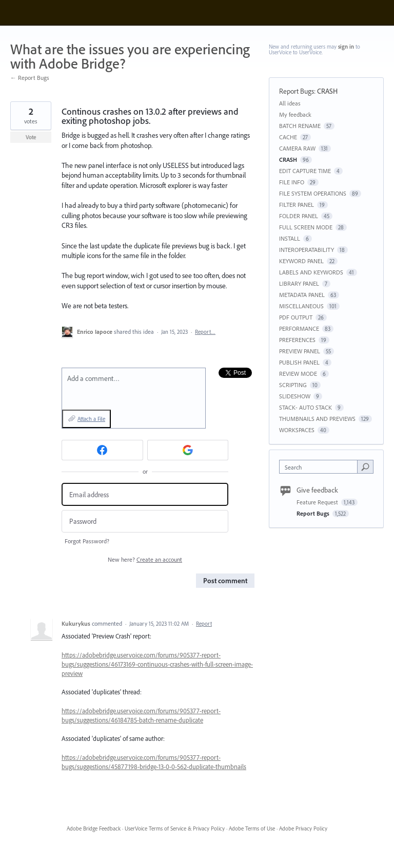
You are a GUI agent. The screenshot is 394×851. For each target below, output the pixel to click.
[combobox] (320, 467)
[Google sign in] (188, 450)
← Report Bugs (29, 77)
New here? (145, 559)
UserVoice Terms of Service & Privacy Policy (175, 828)
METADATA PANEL (302, 295)
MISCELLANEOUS (301, 306)
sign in (346, 46)
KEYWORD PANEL (301, 261)
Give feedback (317, 490)
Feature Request (318, 502)
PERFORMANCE (299, 328)
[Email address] (145, 494)
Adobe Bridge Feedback (94, 828)
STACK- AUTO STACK (305, 407)
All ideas (290, 103)
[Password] (145, 521)
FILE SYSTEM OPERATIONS (312, 193)
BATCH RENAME (300, 126)
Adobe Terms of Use (252, 828)
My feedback (295, 114)
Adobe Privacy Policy (303, 828)
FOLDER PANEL (298, 216)
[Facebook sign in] (102, 450)
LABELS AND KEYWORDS (311, 272)
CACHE (288, 137)
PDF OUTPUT (295, 317)
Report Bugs (296, 91)
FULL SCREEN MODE (305, 227)
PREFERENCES (297, 340)
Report (204, 623)
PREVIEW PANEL (299, 351)
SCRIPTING (293, 385)
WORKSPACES (296, 430)
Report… (205, 331)
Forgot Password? (87, 541)
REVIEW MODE (298, 373)
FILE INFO (291, 182)
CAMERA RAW (297, 148)
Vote (31, 137)
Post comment (225, 580)
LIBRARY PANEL (299, 283)
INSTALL (289, 238)
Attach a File (91, 418)
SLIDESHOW (294, 396)
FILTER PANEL (296, 204)
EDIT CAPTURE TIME (305, 171)
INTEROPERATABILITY (306, 249)
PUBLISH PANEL (299, 362)
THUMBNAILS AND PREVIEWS (317, 418)
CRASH (327, 91)
